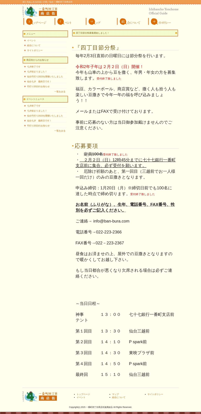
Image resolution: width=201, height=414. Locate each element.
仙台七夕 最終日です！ (39, 81)
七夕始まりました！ (37, 71)
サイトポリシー (163, 21)
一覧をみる (59, 91)
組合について (131, 21)
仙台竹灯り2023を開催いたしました (45, 76)
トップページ (38, 21)
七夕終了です (33, 66)
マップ (100, 21)
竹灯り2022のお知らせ (38, 86)
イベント (69, 21)
